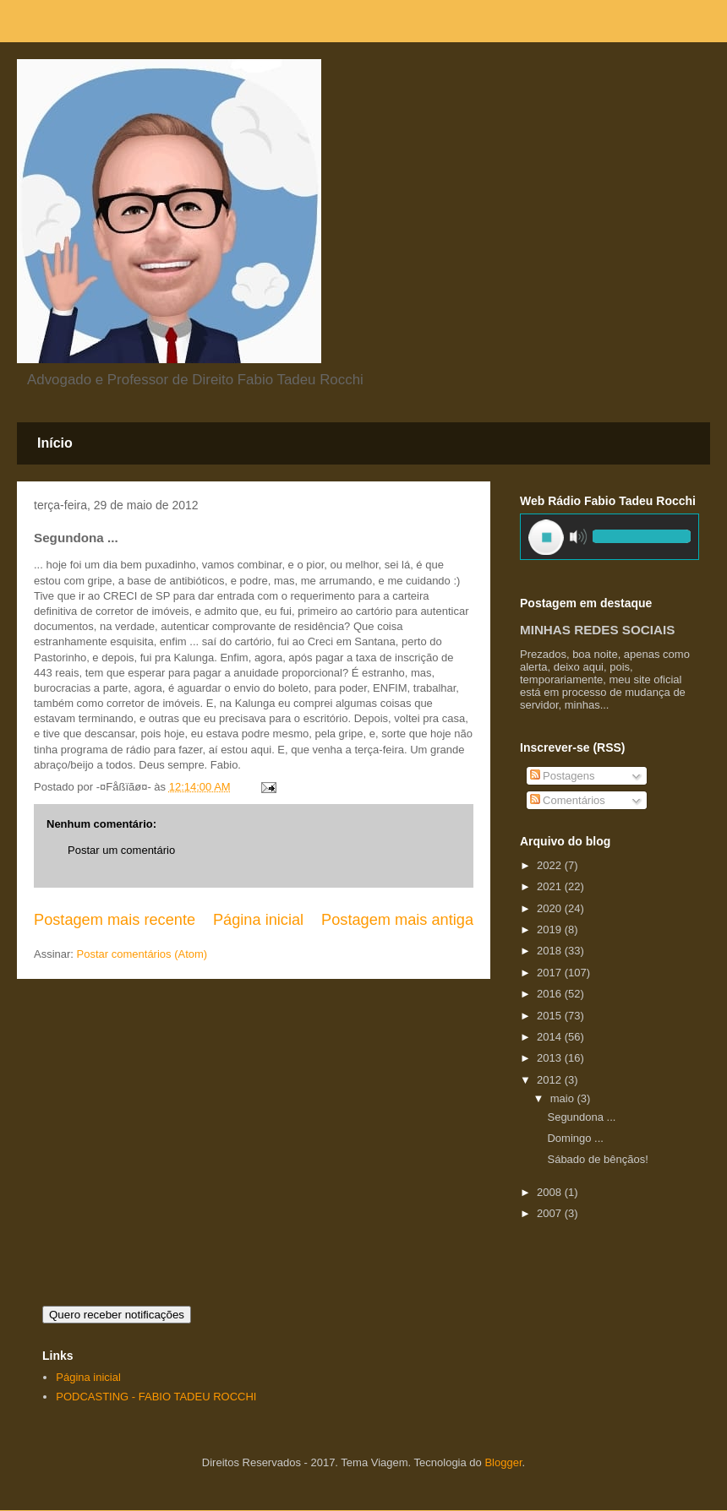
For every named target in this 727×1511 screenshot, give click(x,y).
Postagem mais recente (114, 919)
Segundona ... (581, 1117)
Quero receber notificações (116, 1314)
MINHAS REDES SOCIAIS (597, 629)
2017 (551, 972)
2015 (551, 1015)
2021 (551, 886)
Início (55, 443)
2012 (551, 1079)
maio (563, 1098)
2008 (551, 1192)
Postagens (562, 775)
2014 (551, 1036)
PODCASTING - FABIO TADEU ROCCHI (156, 1396)
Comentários (567, 800)
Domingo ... (575, 1138)
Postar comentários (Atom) (142, 954)
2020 (551, 908)
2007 (551, 1213)
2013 (551, 1058)
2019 (551, 929)
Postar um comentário (121, 850)
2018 (551, 950)
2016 (551, 993)
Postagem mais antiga (397, 919)
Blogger (503, 1462)
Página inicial (258, 919)
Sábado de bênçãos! (597, 1159)
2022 (551, 865)
